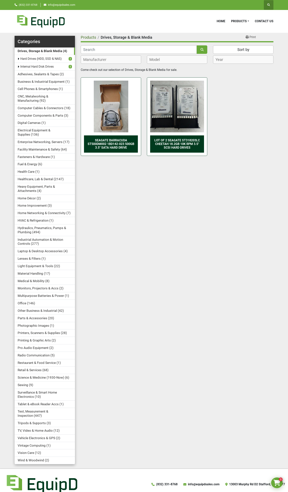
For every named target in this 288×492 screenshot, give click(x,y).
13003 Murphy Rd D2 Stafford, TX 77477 (257, 484)
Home (221, 21)
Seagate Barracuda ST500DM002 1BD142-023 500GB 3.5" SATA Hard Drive (111, 143)
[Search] (139, 49)
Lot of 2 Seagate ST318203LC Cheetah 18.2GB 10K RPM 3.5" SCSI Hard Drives (177, 143)
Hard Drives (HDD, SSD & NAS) (41, 59)
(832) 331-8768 (28, 4)
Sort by (243, 49)
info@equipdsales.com (61, 4)
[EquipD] (41, 484)
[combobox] (111, 59)
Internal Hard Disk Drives (37, 66)
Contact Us (264, 21)
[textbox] (97, 59)
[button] (240, 21)
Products (239, 21)
